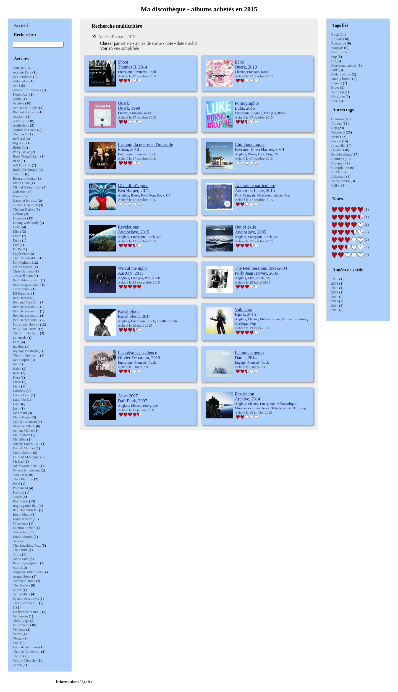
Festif (335, 137)
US (333, 61)
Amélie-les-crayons (27, 90)
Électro (336, 52)
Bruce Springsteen (26, 563)
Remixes (337, 159)
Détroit (18, 214)
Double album (341, 154)
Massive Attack (24, 426)
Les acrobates (22, 77)
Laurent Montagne (26, 457)
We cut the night (132, 268)
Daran (17, 196)
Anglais (336, 39)
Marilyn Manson (25, 422)
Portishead (20, 488)
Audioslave (21, 125)
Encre (17, 236)
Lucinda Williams (25, 647)
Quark (17, 497)
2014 (334, 305)
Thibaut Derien (24, 209)
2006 (334, 288)
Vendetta (19, 629)
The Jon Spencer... (26, 355)
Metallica (19, 439)
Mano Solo (20, 559)
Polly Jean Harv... (25, 329)
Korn (16, 373)
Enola (17, 240)
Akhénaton (20, 81)
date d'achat (187, 43)
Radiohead (20, 501)
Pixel (16, 483)
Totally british (341, 79)
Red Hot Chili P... (25, 510)
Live (334, 101)
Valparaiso (20, 616)
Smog (17, 554)
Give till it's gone (133, 185)
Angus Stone (22, 576)
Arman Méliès (23, 430)
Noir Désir (20, 475)
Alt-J (16, 85)
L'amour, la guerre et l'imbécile (145, 144)
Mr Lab (18, 461)
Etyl (16, 245)
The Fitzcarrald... (25, 258)
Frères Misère (23, 267)
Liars (16, 386)
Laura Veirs (21, 625)
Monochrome (22, 452)
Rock (335, 34)
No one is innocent (26, 470)
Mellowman (21, 435)
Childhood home (250, 144)
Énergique (338, 43)
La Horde (19, 337)
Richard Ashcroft (25, 112)
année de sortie (148, 43)
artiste (126, 43)
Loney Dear (21, 395)
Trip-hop (337, 92)
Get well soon (23, 276)
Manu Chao (21, 183)
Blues (335, 87)
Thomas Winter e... (26, 651)
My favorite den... (26, 466)
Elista (17, 231)
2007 (334, 292)
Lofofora (19, 391)
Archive (18, 103)
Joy (15, 364)
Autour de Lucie (24, 130)
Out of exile (245, 227)
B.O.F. (336, 172)
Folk (334, 70)
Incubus (18, 346)
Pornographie (247, 103)
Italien (335, 185)
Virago (17, 638)
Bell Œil (19, 139)
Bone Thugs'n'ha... (26, 156)
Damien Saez (22, 519)
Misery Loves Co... (26, 444)
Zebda (17, 665)
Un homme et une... (27, 612)
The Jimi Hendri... (26, 333)
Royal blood (21, 514)
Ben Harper (21, 298)
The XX (18, 656)
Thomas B (20, 134)
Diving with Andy (26, 223)
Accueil (21, 25)
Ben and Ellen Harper (254, 149)
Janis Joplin (21, 360)
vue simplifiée (126, 48)
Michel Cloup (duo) (27, 187)
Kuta (16, 377)
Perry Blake (21, 152)
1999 (334, 279)
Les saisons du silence (137, 352)
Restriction (244, 394)
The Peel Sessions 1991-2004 (261, 268)
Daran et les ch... (25, 200)
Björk (17, 147)
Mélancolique (341, 74)
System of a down (26, 598)
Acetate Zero (22, 72)
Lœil (16, 408)
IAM (16, 342)
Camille (18, 174)
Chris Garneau (23, 271)
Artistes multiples (25, 108)
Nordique (338, 96)
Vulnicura (243, 309)
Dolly (17, 227)
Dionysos (19, 218)
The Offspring (23, 479)
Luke (16, 404)
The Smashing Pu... (27, 545)
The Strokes (21, 585)
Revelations (128, 227)
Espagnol (337, 163)
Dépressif (338, 132)
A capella (338, 145)
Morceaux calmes (344, 65)
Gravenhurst (21, 289)
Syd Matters (21, 594)
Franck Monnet (24, 448)
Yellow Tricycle (24, 660)
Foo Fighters (22, 262)
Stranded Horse (24, 581)
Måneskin (20, 413)
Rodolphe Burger (25, 169)
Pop (334, 56)
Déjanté (336, 150)
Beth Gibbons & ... (26, 280)
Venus (17, 634)
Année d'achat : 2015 (116, 36)
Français (337, 48)
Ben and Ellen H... (26, 302)
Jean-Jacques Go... (26, 284)
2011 (334, 301)
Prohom (18, 492)
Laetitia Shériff (24, 528)
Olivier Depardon (25, 205)
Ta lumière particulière (255, 185)
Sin (15, 541)
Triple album (340, 181)
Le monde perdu (249, 352)
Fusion (336, 141)
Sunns (17, 590)
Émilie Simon (23, 536)
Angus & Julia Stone (28, 572)
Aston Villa (21, 121)
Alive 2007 (128, 396)
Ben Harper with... (26, 320)
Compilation (340, 168)
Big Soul (19, 143)
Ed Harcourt (21, 293)
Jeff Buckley (22, 165)
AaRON (19, 68)
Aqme (17, 99)
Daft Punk (20, 192)
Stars (16, 567)
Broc (16, 161)
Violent (336, 123)
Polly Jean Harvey (26, 324)
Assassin (19, 116)
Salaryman (20, 523)
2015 (334, 310)
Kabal (17, 368)
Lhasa (17, 382)
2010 (334, 297)
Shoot (123, 62)
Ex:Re (17, 249)
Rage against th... (25, 506)
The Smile (20, 550)
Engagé (336, 83)
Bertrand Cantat (24, 178)
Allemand (338, 176)
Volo (16, 643)
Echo (239, 62)
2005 (334, 283)
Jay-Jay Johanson (25, 351)
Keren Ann (20, 94)
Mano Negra (22, 417)
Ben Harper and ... (26, 307)
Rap (334, 128)
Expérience (21, 253)
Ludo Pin (19, 399)
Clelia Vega (21, 620)
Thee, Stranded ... (25, 603)
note (169, 43)
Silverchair (20, 532)
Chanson (337, 119)
